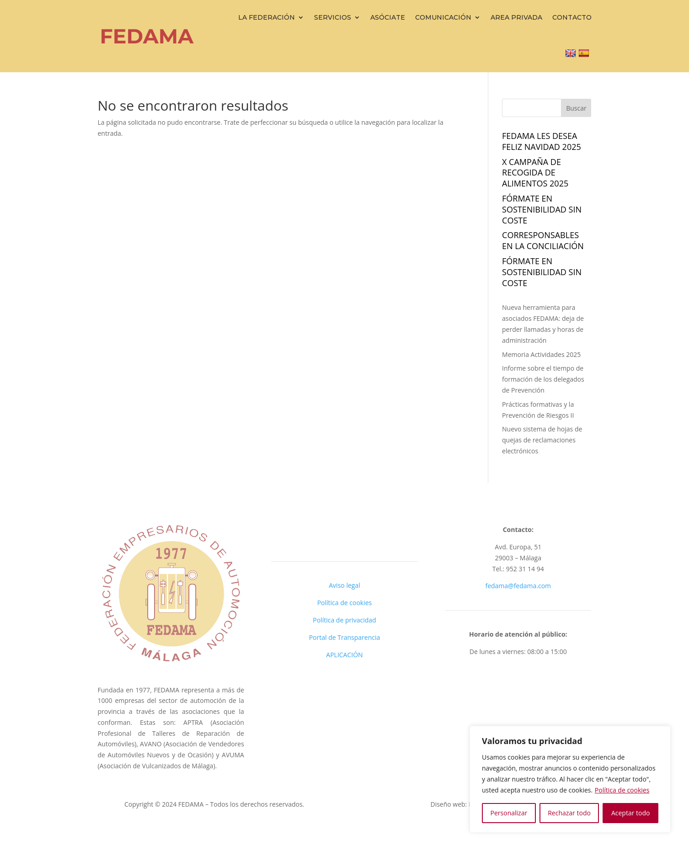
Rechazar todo (569, 812)
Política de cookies (622, 790)
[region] (570, 779)
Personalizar (509, 812)
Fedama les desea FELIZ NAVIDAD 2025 (541, 141)
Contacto (572, 17)
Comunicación (443, 17)
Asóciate (387, 17)
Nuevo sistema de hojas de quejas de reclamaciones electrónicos (542, 440)
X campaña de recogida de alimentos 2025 (535, 172)
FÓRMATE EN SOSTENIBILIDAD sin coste (542, 209)
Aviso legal (344, 585)
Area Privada (516, 17)
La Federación (266, 17)
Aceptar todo (630, 812)
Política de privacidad (344, 620)
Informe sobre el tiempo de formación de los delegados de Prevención (543, 379)
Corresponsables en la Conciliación (543, 240)
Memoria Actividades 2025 (541, 354)
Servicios (332, 17)
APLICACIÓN (344, 654)
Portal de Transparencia (344, 637)
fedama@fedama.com (518, 585)
